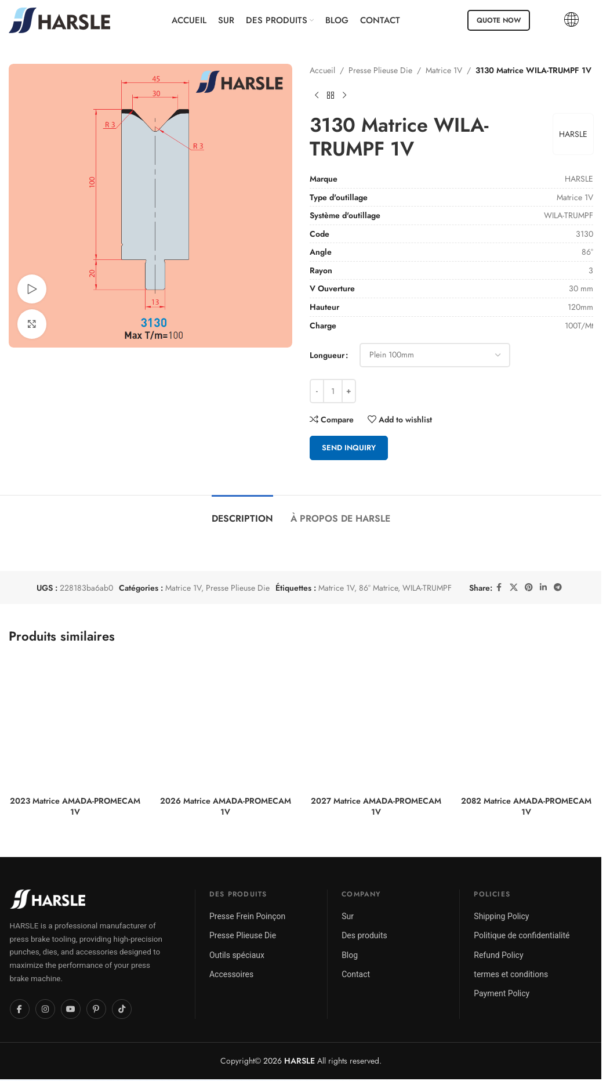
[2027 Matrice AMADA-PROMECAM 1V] (376, 723)
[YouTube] (71, 1009)
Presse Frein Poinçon (247, 916)
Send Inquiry (349, 447)
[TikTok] (122, 1009)
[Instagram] (45, 1009)
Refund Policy (498, 955)
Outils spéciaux (236, 955)
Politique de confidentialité (521, 935)
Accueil (322, 70)
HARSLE (572, 134)
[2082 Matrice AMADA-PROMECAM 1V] (526, 723)
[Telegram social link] (557, 587)
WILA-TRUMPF (427, 588)
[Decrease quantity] (317, 391)
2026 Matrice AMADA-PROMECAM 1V (225, 806)
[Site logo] (59, 19)
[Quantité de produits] (333, 391)
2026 (289, 1060)
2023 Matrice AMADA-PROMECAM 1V (75, 806)
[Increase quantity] (349, 391)
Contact (356, 974)
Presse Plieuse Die (380, 70)
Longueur (327, 355)
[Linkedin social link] (543, 587)
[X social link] (513, 587)
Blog (350, 955)
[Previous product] (317, 95)
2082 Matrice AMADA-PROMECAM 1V (526, 806)
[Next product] (344, 95)
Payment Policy (501, 993)
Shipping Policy (501, 916)
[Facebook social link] (499, 587)
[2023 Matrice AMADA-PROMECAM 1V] (75, 723)
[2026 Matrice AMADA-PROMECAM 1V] (225, 723)
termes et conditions (511, 974)
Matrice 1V (444, 70)
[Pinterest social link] (528, 587)
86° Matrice (378, 588)
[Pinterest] (96, 1009)
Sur (348, 916)
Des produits (364, 935)
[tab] (242, 512)
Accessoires (231, 974)
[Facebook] (20, 1009)
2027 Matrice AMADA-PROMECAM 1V (376, 806)
